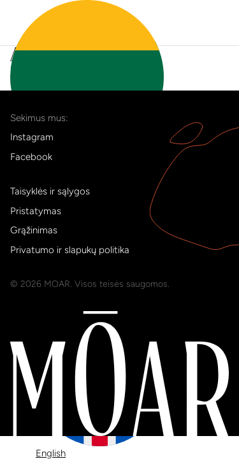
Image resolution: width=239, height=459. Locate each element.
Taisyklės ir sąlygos (50, 191)
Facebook (31, 157)
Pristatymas (35, 211)
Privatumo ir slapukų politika (69, 250)
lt (87, 82)
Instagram (32, 137)
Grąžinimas (33, 230)
